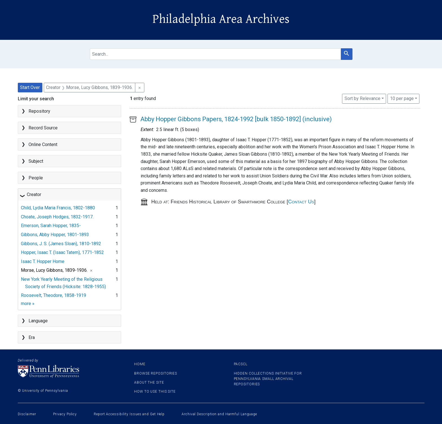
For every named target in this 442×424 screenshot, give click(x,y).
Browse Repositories (155, 373)
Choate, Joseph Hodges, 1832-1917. (57, 216)
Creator (34, 194)
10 (402, 98)
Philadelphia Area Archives (221, 19)
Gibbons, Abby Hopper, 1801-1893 (55, 234)
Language (38, 320)
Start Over (30, 87)
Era (32, 337)
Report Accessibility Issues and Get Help (129, 414)
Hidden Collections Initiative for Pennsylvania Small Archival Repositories (268, 378)
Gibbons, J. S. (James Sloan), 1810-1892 (61, 243)
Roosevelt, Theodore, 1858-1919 (53, 295)
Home (139, 364)
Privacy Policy (65, 414)
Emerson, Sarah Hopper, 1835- (51, 225)
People (36, 178)
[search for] (215, 54)
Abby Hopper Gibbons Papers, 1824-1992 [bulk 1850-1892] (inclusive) (236, 119)
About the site (149, 382)
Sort (362, 98)
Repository (39, 111)
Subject (36, 161)
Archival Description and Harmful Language (219, 414)
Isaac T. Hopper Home (42, 261)
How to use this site (155, 391)
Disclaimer (27, 414)
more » (27, 303)
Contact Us (301, 202)
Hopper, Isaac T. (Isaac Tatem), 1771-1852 (62, 252)
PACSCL (240, 364)
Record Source (43, 128)
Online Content (43, 144)
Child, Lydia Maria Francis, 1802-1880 (58, 207)
